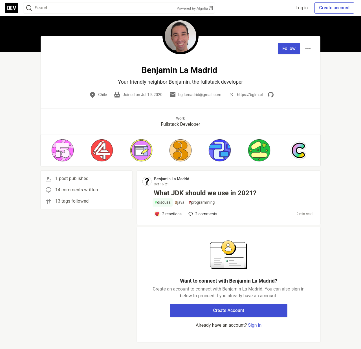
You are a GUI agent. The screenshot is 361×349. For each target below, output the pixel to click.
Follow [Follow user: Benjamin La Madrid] (289, 48)
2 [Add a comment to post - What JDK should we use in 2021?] (202, 214)
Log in (302, 7)
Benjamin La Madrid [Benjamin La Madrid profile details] (171, 179)
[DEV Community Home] (12, 8)
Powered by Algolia (195, 8)
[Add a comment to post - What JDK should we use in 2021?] (168, 214)
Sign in (254, 325)
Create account (334, 7)
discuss (163, 202)
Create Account (228, 310)
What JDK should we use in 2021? (205, 193)
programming (202, 202)
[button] (62, 150)
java (179, 202)
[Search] (29, 8)
